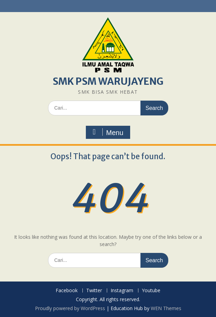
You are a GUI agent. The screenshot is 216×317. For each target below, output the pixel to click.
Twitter (94, 290)
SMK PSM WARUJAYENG (108, 81)
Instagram (122, 290)
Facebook (67, 290)
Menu (107, 132)
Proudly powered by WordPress (70, 308)
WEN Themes (166, 308)
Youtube (151, 290)
